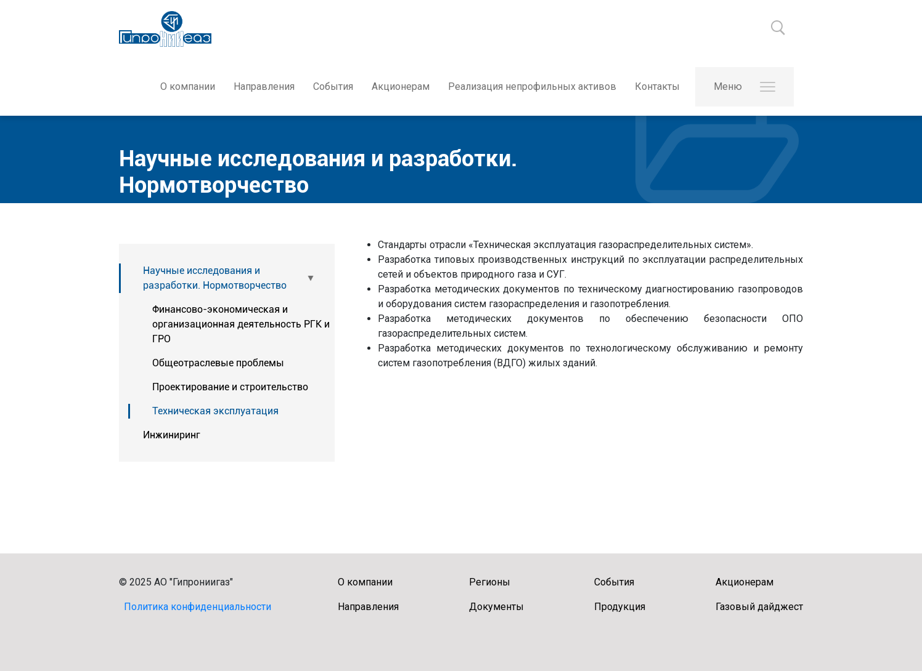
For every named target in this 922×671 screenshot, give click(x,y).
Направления (264, 86)
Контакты (657, 86)
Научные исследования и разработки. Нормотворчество (215, 278)
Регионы (489, 582)
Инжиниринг (171, 435)
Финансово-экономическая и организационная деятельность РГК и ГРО (241, 324)
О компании (187, 86)
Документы (496, 607)
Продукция (619, 607)
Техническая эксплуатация (215, 411)
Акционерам (401, 86)
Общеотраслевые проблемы (218, 363)
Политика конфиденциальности (197, 607)
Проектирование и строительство (230, 387)
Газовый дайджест (759, 607)
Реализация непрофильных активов (532, 86)
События (333, 86)
